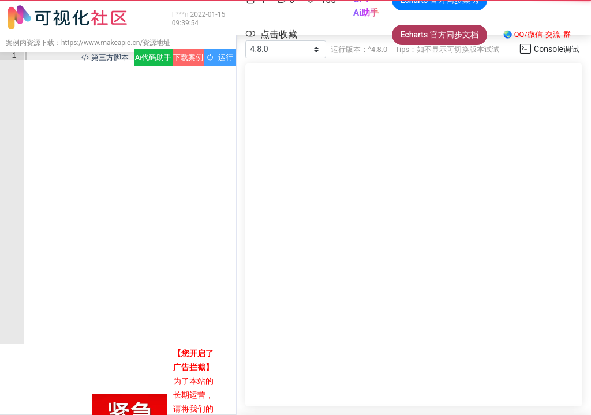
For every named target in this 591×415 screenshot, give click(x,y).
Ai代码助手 (153, 57)
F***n (180, 14)
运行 (220, 57)
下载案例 (188, 57)
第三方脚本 (104, 57)
